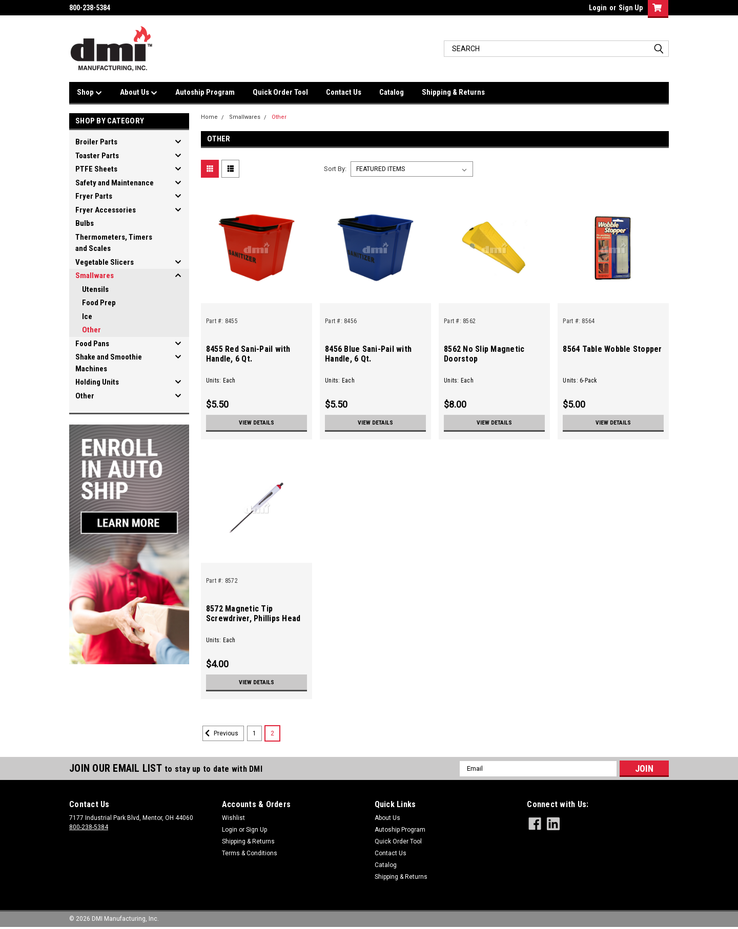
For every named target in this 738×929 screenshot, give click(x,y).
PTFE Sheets (96, 169)
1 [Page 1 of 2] (254, 733)
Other (91, 329)
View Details (256, 422)
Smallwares (94, 275)
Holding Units (97, 382)
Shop (89, 93)
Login (598, 8)
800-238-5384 (88, 827)
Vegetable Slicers (104, 262)
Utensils (95, 289)
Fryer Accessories (105, 210)
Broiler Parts (96, 141)
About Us (138, 93)
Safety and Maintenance (114, 182)
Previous (220, 733)
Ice (87, 316)
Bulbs (84, 223)
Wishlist (233, 817)
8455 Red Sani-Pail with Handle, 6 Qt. (248, 354)
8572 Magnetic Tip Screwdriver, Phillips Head (253, 613)
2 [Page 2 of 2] (272, 733)
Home (209, 117)
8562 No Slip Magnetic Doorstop (484, 354)
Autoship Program (205, 92)
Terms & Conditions (249, 853)
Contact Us (343, 92)
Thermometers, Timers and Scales (113, 243)
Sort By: (335, 169)
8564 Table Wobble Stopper (612, 349)
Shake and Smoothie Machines (108, 362)
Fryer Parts (93, 196)
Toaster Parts (97, 155)
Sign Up (631, 8)
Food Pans (92, 343)
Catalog (391, 92)
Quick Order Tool (280, 92)
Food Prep (99, 302)
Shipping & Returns (453, 92)
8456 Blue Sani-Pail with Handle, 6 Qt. (368, 354)
